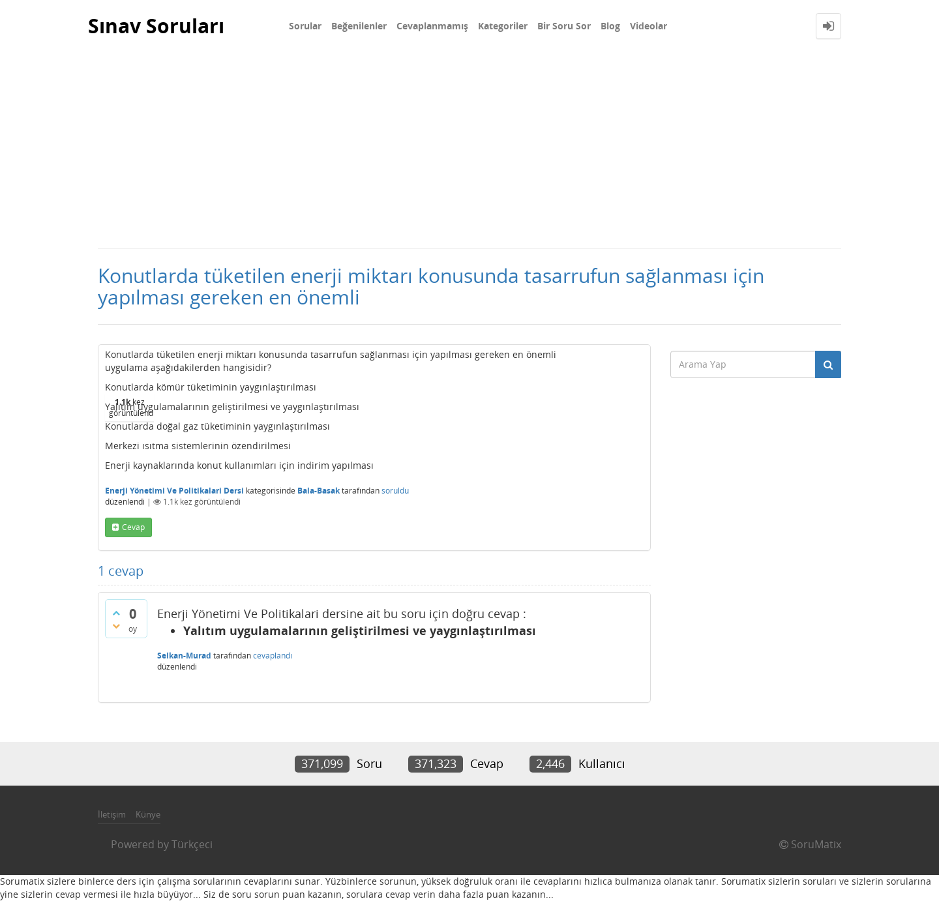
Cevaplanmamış (432, 26)
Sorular (305, 26)
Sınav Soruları (156, 25)
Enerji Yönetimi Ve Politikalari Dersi (174, 490)
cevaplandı (272, 655)
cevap (133, 527)
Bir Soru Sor (564, 26)
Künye (148, 814)
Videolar (648, 26)
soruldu (395, 490)
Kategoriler (503, 26)
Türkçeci (192, 844)
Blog (610, 26)
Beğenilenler (359, 26)
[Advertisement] (469, 150)
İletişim (112, 814)
